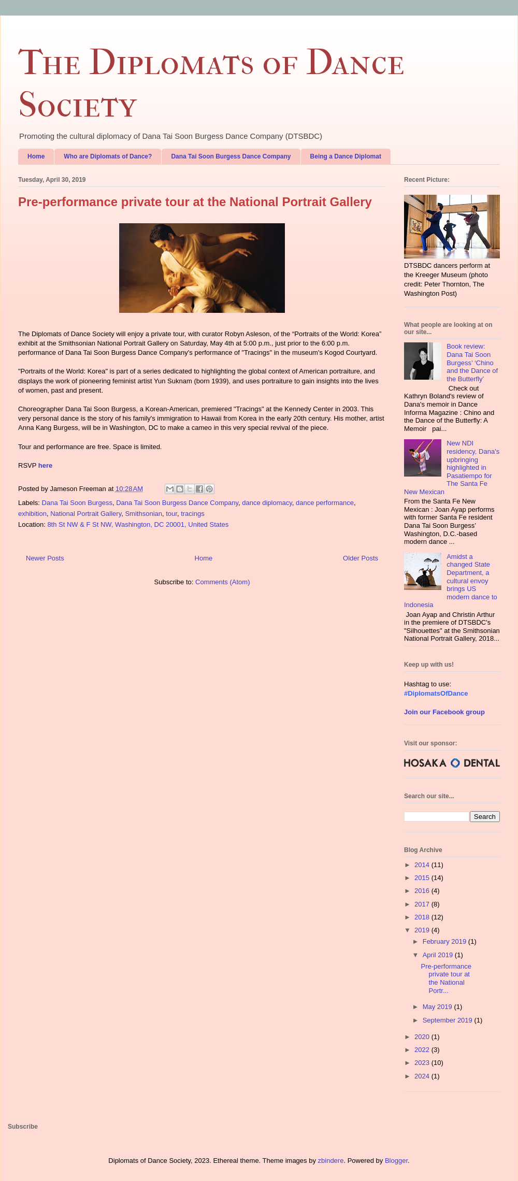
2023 (422, 1063)
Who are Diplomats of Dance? (108, 156)
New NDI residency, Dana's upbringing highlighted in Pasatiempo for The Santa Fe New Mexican (451, 467)
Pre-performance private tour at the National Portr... (446, 978)
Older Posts (360, 558)
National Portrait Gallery (85, 513)
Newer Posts (45, 558)
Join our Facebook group (444, 712)
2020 (422, 1037)
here (45, 465)
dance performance (325, 503)
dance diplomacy (267, 503)
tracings (193, 513)
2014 (422, 865)
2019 (422, 930)
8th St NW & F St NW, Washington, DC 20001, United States (137, 524)
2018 (422, 917)
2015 (422, 878)
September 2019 (448, 1020)
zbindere (331, 1160)
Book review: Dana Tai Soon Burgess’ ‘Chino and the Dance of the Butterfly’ (472, 362)
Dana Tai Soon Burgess (77, 503)
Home (36, 156)
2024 (422, 1076)
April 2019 (439, 955)
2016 (422, 891)
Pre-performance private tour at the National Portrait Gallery (195, 202)
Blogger (396, 1160)
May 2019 (438, 1007)
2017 (422, 904)
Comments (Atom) (222, 582)
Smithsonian (143, 513)
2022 (422, 1050)
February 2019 (445, 941)
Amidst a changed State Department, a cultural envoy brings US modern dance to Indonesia (450, 581)
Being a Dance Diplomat (345, 156)
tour (171, 513)
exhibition (32, 513)
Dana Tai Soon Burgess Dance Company (231, 156)
